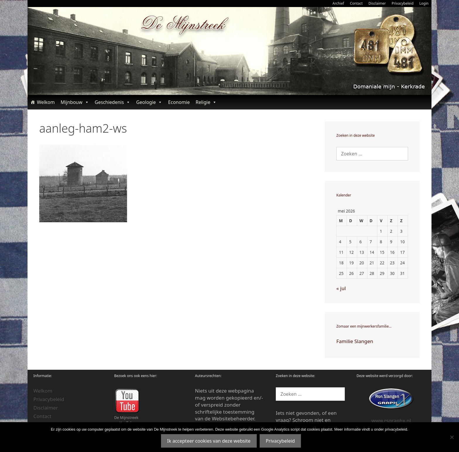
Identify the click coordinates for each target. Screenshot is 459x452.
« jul (341, 288)
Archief (338, 3)
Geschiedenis (113, 102)
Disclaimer (377, 3)
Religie (206, 102)
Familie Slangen (354, 341)
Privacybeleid (403, 3)
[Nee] (452, 437)
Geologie (149, 102)
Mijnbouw (75, 102)
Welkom (46, 102)
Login (424, 3)
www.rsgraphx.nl (391, 420)
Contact (356, 3)
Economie (179, 102)
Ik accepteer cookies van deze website (209, 441)
